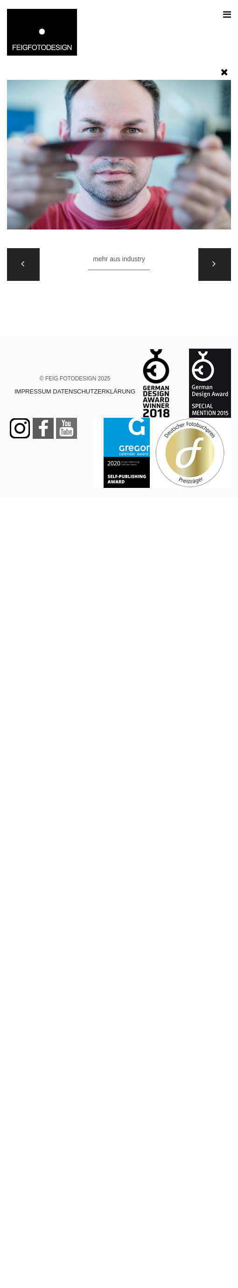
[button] (224, 70)
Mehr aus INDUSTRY (119, 259)
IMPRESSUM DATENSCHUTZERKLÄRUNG (74, 391)
